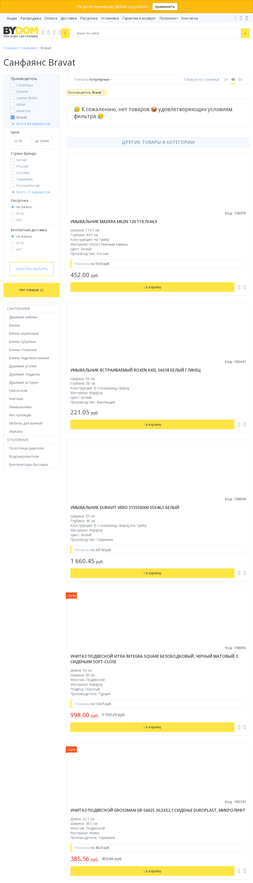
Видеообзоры (141, 717)
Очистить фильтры (32, 269)
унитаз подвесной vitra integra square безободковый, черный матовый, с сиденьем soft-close (201, 381)
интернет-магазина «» (44, 723)
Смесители (12, 668)
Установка (110, 18)
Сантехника (18, 308)
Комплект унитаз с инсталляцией (31, 717)
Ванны (8, 661)
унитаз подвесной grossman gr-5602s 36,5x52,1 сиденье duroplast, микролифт (107, 540)
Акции (12, 18)
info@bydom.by (144, 776)
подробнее (137, 6)
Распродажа (30, 18)
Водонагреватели (18, 703)
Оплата (50, 18)
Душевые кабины (17, 654)
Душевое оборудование (23, 647)
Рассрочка (89, 18)
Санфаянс (11, 682)
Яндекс (72, 727)
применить (165, 6)
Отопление (18, 439)
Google (57, 727)
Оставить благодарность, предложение (164, 827)
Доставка (69, 18)
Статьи (136, 710)
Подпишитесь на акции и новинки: (34, 806)
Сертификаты (141, 703)
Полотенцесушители (20, 696)
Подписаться (63, 832)
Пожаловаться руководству (153, 833)
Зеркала (10, 710)
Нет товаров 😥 (31, 290)
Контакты (189, 18)
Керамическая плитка (21, 689)
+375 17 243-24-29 (147, 762)
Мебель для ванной (20, 675)
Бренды (136, 647)
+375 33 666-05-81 (147, 755)
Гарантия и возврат (139, 18)
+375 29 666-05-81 (135, 748)
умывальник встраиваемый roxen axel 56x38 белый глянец (203, 224)
